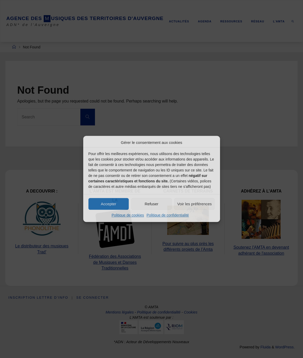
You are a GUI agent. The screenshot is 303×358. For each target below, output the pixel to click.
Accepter (108, 204)
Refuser (151, 204)
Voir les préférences (194, 204)
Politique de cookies (128, 215)
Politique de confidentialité (167, 215)
